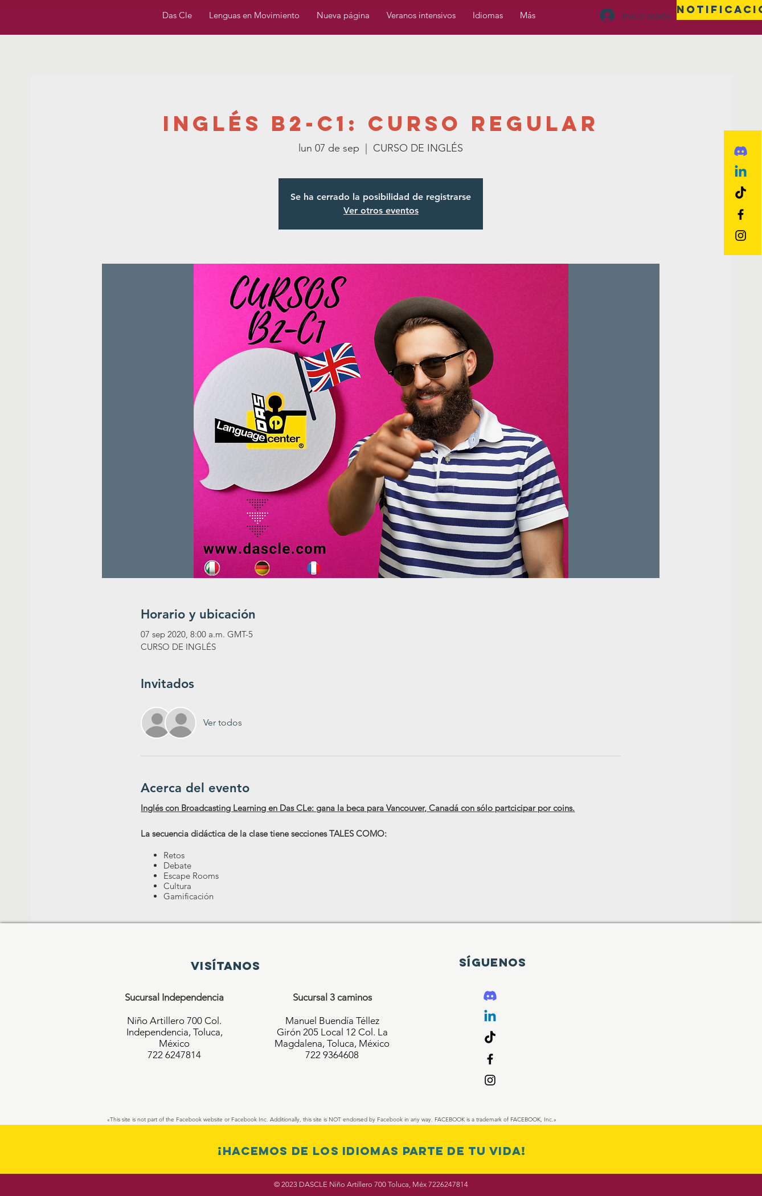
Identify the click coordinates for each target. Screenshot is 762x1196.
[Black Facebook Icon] (741, 214)
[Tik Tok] (741, 193)
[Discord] (741, 151)
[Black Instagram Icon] (741, 235)
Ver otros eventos (381, 210)
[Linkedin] (741, 172)
